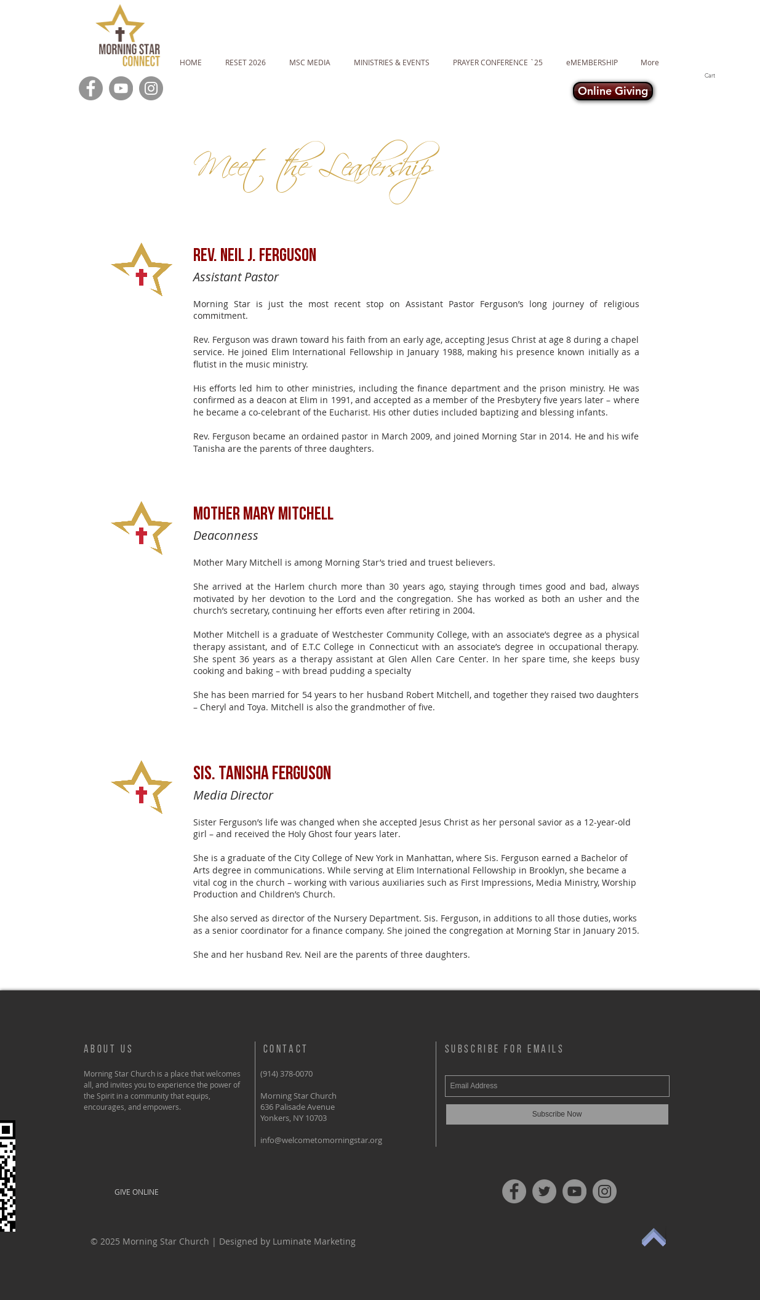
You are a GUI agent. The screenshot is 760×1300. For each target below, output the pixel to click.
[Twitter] (544, 1191)
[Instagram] (151, 88)
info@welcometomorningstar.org (321, 1140)
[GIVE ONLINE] (136, 1191)
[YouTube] (121, 88)
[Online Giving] (613, 91)
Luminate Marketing (314, 1241)
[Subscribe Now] (557, 1114)
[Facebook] (91, 88)
